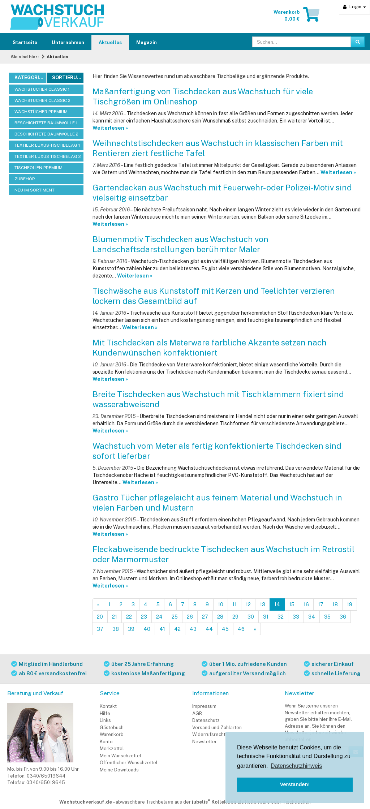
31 (265, 617)
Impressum (204, 706)
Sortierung (67, 77)
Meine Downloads (119, 770)
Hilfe (105, 713)
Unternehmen (68, 42)
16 (306, 604)
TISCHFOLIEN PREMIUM (38, 167)
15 (291, 604)
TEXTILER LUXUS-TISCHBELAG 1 (47, 145)
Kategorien (30, 77)
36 (343, 617)
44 (209, 629)
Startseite (25, 42)
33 (296, 617)
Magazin (146, 42)
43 (193, 629)
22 (129, 617)
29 (235, 617)
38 (115, 629)
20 (100, 617)
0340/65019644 (46, 776)
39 (131, 629)
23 (144, 617)
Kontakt (108, 706)
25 (175, 617)
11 (234, 604)
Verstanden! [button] (295, 784)
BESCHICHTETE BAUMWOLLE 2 (46, 134)
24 (159, 617)
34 (311, 617)
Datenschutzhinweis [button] (296, 766)
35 (327, 617)
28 (220, 617)
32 (281, 617)
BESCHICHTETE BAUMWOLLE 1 (45, 122)
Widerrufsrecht (208, 734)
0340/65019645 (45, 782)
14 (277, 604)
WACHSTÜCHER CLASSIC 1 (41, 89)
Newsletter (204, 741)
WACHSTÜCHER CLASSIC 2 (42, 100)
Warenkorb (112, 734)
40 (146, 629)
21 (114, 617)
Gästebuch (112, 727)
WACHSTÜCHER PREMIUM (41, 111)
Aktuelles (110, 42)
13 (262, 604)
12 (248, 604)
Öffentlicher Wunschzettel (129, 762)
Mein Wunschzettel (120, 755)
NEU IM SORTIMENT (34, 190)
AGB (197, 713)
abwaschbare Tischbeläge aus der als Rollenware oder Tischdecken (213, 802)
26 (190, 617)
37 (100, 629)
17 (320, 604)
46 (241, 629)
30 (251, 617)
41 (162, 629)
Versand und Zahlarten (217, 727)
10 (220, 604)
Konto (106, 741)
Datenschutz (206, 720)
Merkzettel (112, 748)
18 (335, 604)
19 (349, 604)
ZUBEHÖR (24, 178)
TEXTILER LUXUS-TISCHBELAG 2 (47, 156)
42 (177, 629)
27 (205, 617)
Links (105, 720)
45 (225, 629)
